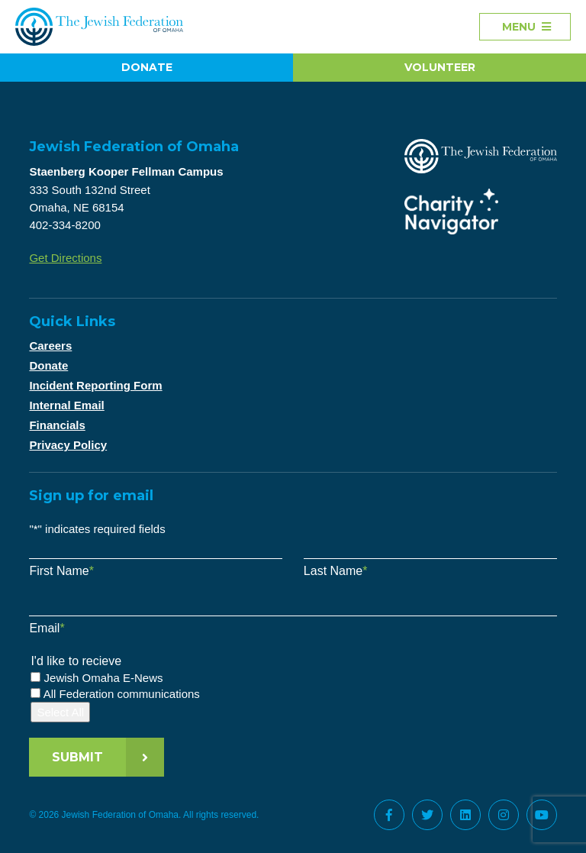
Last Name (336, 570)
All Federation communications (121, 693)
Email (46, 628)
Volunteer (439, 67)
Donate (146, 67)
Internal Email (66, 405)
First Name (61, 570)
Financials (57, 424)
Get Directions (65, 257)
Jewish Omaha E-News (103, 677)
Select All (60, 712)
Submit (77, 757)
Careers (50, 345)
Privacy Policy (68, 444)
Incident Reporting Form (95, 385)
